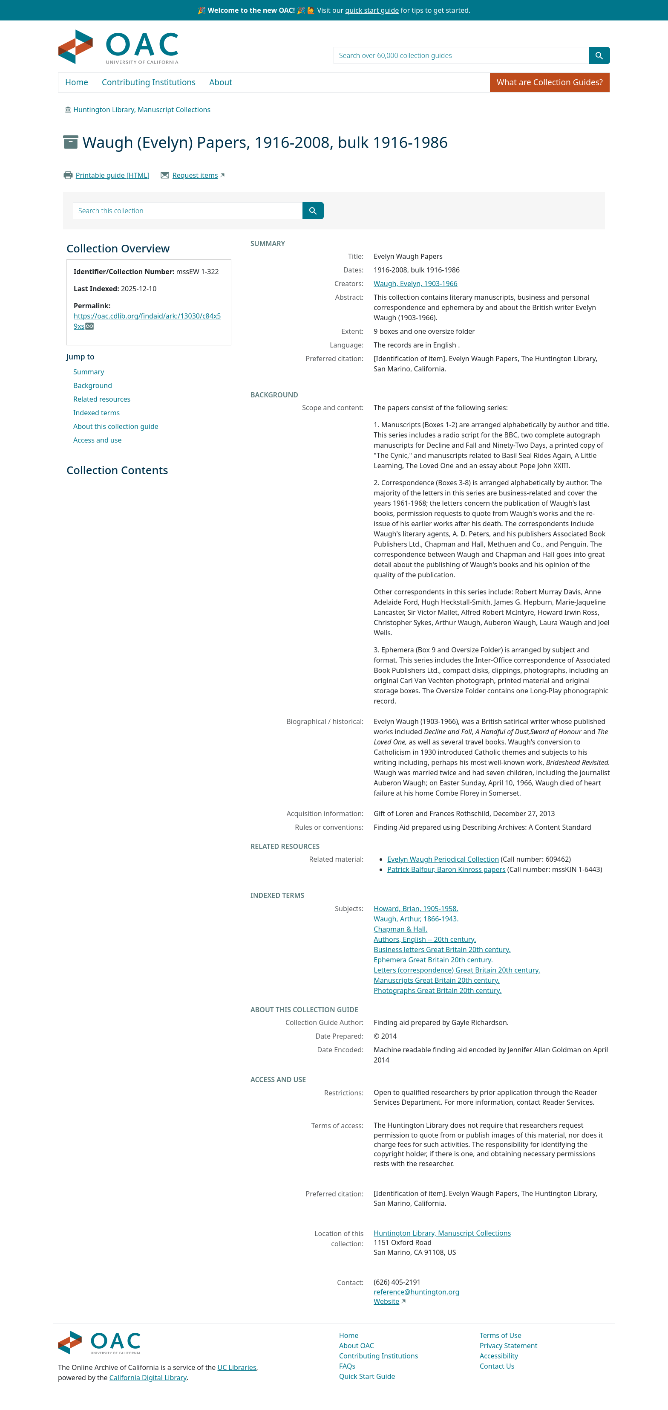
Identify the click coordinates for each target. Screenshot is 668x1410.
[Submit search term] (599, 55)
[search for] (461, 55)
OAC (118, 47)
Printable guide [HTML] (113, 175)
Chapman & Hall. (400, 929)
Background (92, 385)
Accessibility (499, 1356)
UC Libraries (237, 1367)
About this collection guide (115, 426)
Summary (88, 371)
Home (76, 82)
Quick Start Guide (367, 1376)
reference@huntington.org (416, 1292)
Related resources (101, 399)
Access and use (97, 440)
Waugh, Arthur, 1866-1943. (416, 919)
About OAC (356, 1345)
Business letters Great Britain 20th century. (442, 949)
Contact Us (497, 1366)
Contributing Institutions (149, 82)
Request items (195, 175)
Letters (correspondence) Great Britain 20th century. (457, 970)
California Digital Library (148, 1377)
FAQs (347, 1366)
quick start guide (372, 10)
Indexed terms (96, 412)
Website (386, 1301)
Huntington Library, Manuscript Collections (141, 109)
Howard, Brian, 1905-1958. (416, 908)
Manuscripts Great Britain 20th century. (437, 980)
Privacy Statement (509, 1345)
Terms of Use (500, 1335)
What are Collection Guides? (550, 82)
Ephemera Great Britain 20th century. (433, 959)
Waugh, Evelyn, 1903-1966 (416, 283)
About (220, 82)
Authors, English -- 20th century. (425, 939)
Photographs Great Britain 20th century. (437, 990)
